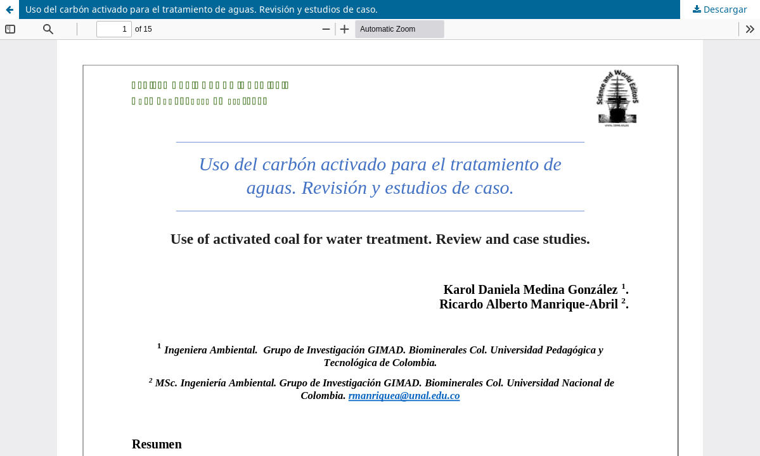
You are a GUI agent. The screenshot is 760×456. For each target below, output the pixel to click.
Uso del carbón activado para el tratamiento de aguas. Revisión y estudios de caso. (201, 9)
